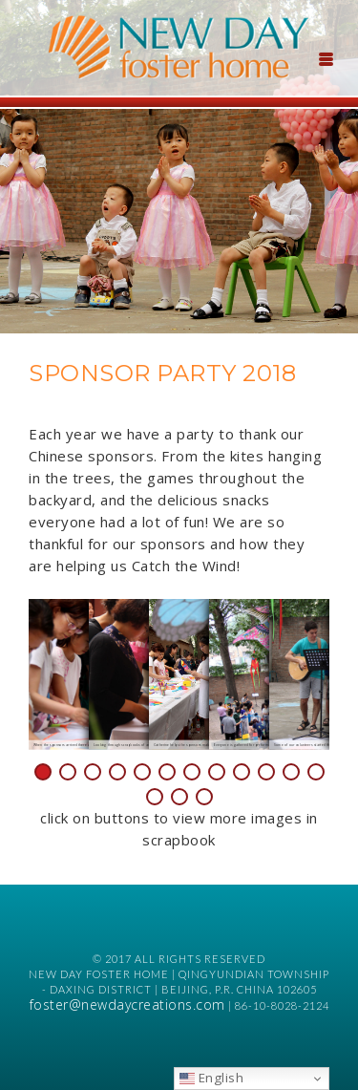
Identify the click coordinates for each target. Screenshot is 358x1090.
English (211, 1077)
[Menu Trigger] (325, 57)
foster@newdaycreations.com (127, 1004)
